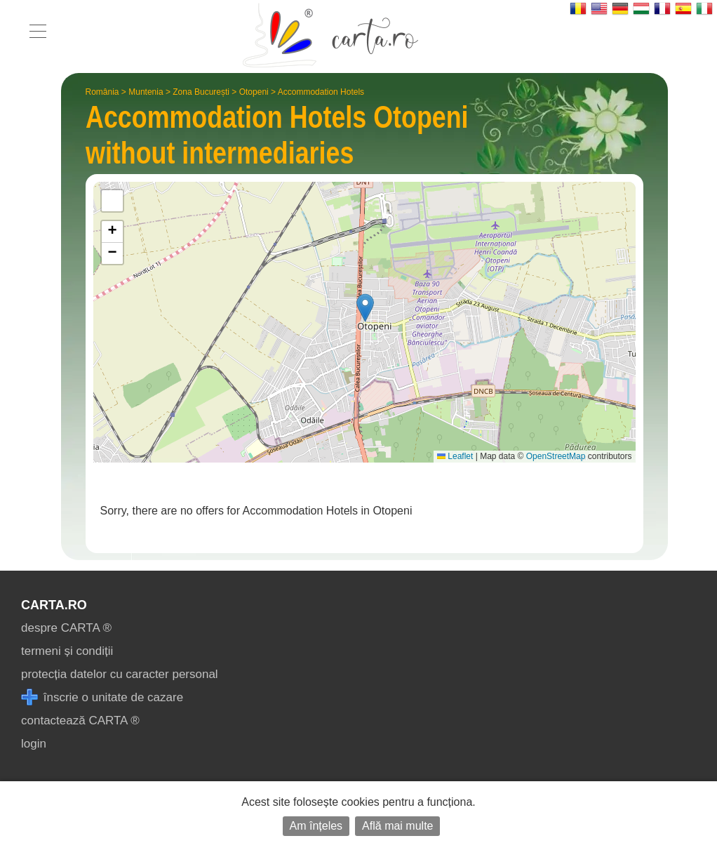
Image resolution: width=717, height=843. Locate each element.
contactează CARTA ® (80, 720)
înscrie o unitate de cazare (102, 697)
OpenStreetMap (556, 456)
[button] (365, 307)
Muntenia (145, 92)
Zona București (201, 92)
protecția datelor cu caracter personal (119, 674)
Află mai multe (397, 826)
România (102, 92)
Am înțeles (316, 826)
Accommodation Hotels (321, 92)
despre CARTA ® (66, 628)
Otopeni (254, 92)
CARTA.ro (54, 605)
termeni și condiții (67, 651)
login (33, 743)
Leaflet (455, 456)
